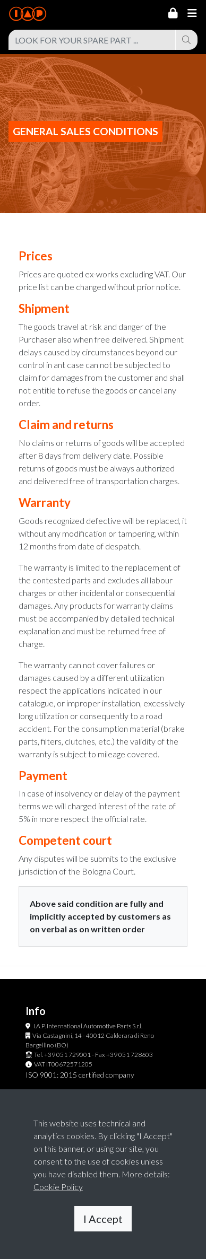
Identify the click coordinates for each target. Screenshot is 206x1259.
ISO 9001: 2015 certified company (79, 1074)
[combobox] (92, 40)
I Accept (103, 1218)
